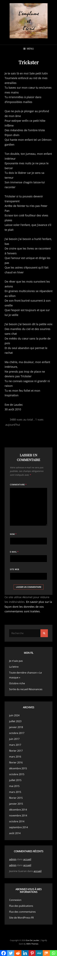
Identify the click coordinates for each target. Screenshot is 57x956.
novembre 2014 (18, 815)
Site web (14, 569)
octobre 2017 (16, 733)
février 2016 (16, 762)
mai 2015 (14, 786)
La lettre (14, 666)
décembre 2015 (18, 768)
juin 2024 (14, 715)
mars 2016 (15, 756)
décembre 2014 (18, 809)
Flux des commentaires (22, 911)
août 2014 (15, 833)
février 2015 (16, 798)
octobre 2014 (16, 821)
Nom (13, 534)
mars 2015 (15, 792)
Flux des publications (21, 906)
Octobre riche (17, 683)
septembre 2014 (18, 827)
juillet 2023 (15, 721)
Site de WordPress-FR (21, 917)
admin (12, 859)
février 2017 (16, 750)
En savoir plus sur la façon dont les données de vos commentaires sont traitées (28, 606)
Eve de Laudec (32, 940)
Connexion (15, 900)
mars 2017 (15, 744)
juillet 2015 (15, 780)
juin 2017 (14, 739)
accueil (27, 859)
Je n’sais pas (16, 661)
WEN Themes (32, 943)
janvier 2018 (16, 727)
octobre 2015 (16, 774)
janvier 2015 (16, 803)
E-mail (14, 552)
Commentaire (18, 484)
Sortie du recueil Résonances (25, 689)
